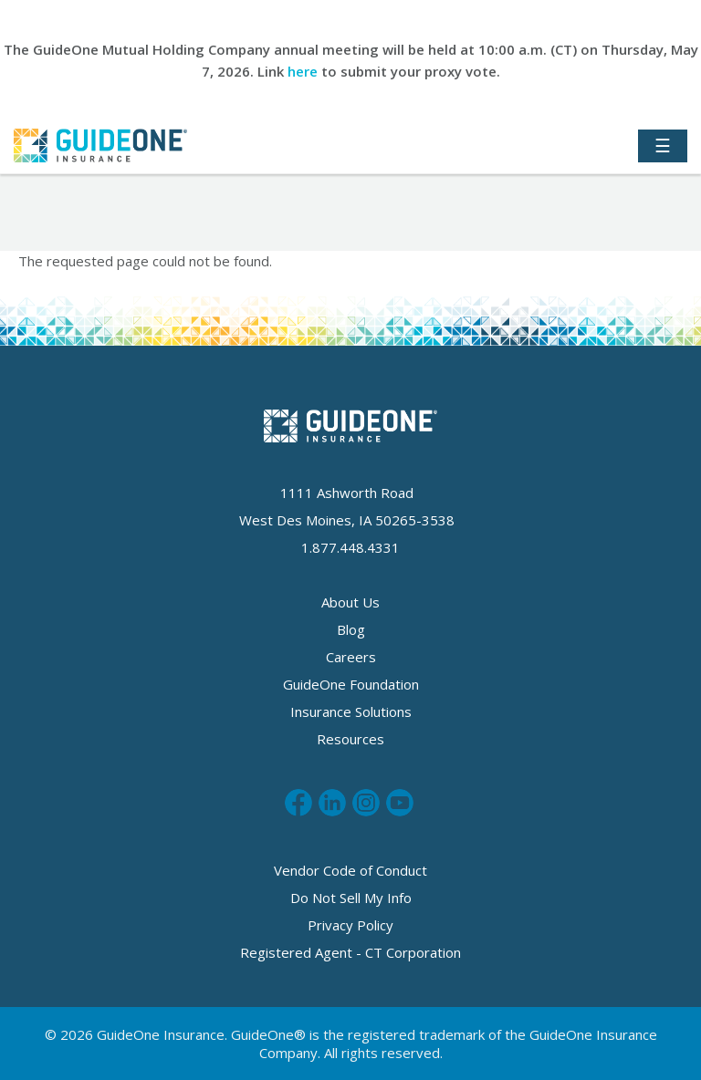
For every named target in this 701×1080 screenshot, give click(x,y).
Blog (351, 629)
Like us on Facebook (298, 802)
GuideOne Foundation (351, 684)
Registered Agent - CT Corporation (350, 952)
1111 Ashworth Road (346, 492)
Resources (350, 739)
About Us (350, 602)
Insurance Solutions (351, 711)
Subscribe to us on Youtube (399, 802)
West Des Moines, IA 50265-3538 (347, 520)
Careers (351, 657)
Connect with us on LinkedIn (332, 802)
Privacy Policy (350, 925)
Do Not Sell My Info (351, 897)
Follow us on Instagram (366, 802)
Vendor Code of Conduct (350, 870)
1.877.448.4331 (350, 547)
